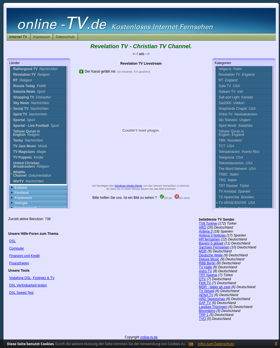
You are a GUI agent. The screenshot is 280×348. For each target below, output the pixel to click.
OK (191, 343)
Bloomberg (207, 311)
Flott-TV (205, 283)
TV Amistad (234, 191)
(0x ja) (166, 197)
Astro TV (205, 271)
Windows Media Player (128, 185)
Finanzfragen (19, 263)
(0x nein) (182, 197)
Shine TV (238, 114)
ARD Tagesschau (212, 299)
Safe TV (229, 86)
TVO (202, 319)
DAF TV (205, 303)
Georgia (20, 203)
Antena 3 (206, 231)
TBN (230, 140)
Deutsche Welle (211, 255)
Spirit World (235, 126)
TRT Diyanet (234, 186)
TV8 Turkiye (208, 223)
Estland (20, 188)
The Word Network (237, 169)
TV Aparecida (236, 197)
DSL (12, 241)
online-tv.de (149, 337)
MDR (203, 251)
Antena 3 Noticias (212, 235)
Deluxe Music (209, 259)
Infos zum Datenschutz (216, 343)
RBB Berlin (207, 263)
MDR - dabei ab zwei (214, 287)
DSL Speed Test (21, 293)
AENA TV (206, 295)
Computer (16, 248)
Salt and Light (236, 97)
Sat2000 (231, 103)
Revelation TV (236, 75)
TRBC (229, 174)
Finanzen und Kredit (24, 256)
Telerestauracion (235, 163)
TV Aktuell (206, 291)
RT (228, 80)
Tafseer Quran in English (231, 133)
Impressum (41, 37)
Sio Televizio (235, 120)
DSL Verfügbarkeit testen (28, 285)
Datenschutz (65, 37)
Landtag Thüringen (213, 307)
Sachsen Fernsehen (214, 247)
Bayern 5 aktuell (211, 243)
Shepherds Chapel (237, 109)
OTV (202, 279)
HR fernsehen (209, 239)
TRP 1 (204, 315)
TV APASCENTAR (237, 203)
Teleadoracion (239, 152)
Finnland (21, 193)
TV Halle (205, 267)
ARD (202, 227)
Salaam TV (231, 92)
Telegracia (231, 157)
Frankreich (23, 198)
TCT (226, 146)
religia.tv (230, 69)
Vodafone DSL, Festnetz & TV (31, 278)
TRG (228, 180)
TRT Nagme (208, 275)
